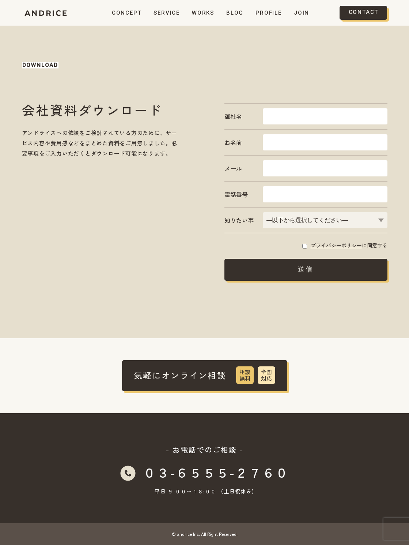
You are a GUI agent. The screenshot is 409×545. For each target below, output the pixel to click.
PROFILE (268, 13)
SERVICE (167, 13)
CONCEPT (127, 13)
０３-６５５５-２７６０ (216, 472)
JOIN (301, 13)
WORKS (203, 13)
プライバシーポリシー (336, 245)
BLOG (234, 13)
